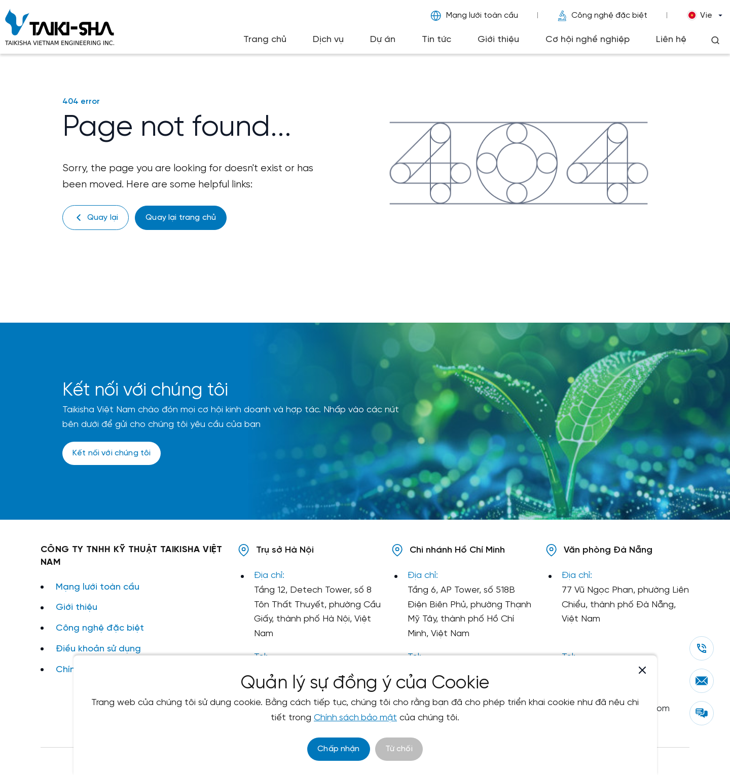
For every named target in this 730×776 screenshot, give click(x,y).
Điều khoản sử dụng (98, 648)
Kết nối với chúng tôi (111, 453)
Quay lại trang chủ (180, 217)
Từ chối (399, 749)
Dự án (382, 40)
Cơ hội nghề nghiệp (587, 40)
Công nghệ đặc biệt (602, 15)
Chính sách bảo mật (355, 718)
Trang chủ (264, 40)
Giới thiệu (498, 40)
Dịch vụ (328, 40)
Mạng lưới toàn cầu (474, 15)
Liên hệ (671, 40)
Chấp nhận (338, 749)
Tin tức (436, 40)
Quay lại (95, 217)
